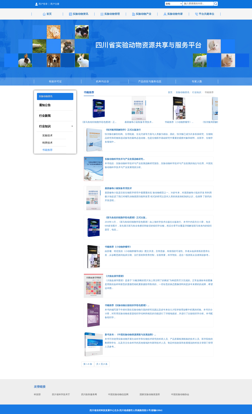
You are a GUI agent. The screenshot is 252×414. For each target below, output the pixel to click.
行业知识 (56, 126)
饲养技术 (47, 142)
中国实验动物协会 (180, 394)
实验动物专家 (173, 14)
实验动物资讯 (78, 14)
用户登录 (41, 4)
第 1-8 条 (87, 364)
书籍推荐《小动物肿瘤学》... (179, 122)
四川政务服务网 (89, 394)
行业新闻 (45, 115)
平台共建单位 (204, 14)
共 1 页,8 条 (102, 364)
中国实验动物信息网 (118, 394)
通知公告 (45, 105)
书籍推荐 (47, 150)
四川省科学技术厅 (61, 394)
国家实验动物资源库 (150, 394)
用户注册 (54, 4)
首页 (47, 14)
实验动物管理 (110, 14)
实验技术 (47, 135)
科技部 (37, 394)
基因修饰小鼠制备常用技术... (139, 122)
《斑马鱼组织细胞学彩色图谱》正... (99, 122)
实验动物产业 (141, 14)
